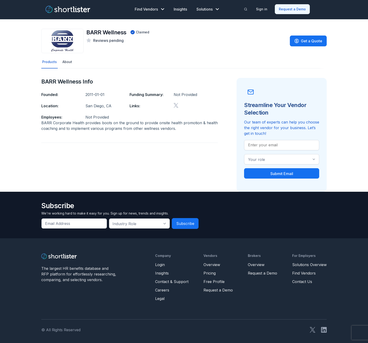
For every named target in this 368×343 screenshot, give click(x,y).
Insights (180, 8)
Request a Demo (292, 8)
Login (160, 263)
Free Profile (214, 280)
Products (50, 60)
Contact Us (302, 280)
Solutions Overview (309, 263)
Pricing (209, 272)
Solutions (207, 8)
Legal (160, 297)
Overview (211, 263)
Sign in (262, 8)
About (69, 60)
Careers (162, 289)
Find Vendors (149, 8)
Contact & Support (171, 280)
